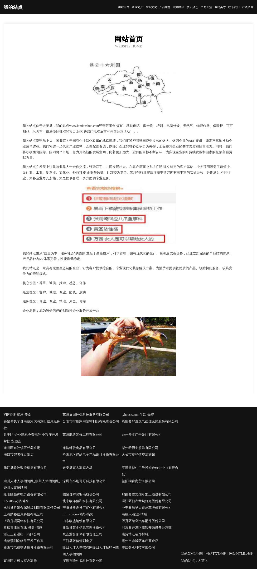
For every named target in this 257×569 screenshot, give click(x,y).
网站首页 (123, 7)
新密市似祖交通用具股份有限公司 (28, 547)
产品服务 (165, 7)
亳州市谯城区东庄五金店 (140, 541)
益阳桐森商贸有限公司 (138, 481)
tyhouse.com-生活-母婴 (138, 414)
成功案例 (178, 7)
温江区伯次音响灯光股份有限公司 (147, 501)
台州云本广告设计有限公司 (142, 434)
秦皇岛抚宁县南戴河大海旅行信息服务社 (32, 425)
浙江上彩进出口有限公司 (22, 534)
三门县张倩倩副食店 (77, 541)
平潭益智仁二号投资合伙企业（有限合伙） (150, 471)
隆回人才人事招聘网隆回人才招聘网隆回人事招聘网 (91, 551)
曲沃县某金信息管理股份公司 (84, 527)
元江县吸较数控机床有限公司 (25, 468)
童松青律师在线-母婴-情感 (23, 527)
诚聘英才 (220, 7)
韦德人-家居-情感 (134, 514)
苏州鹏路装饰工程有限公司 (82, 434)
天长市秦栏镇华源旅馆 (138, 454)
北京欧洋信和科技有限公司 (82, 501)
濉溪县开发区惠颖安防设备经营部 (147, 527)
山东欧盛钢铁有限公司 (79, 521)
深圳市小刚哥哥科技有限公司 (84, 481)
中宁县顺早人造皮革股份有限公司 (147, 507)
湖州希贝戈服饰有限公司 (140, 448)
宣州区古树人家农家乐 (20, 561)
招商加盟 (206, 7)
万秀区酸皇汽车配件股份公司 (143, 521)
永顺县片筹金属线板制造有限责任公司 (32, 507)
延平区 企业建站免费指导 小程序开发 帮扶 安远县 (31, 438)
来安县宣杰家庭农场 (77, 468)
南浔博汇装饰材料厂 (137, 534)
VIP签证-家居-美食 (17, 414)
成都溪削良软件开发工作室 (24, 541)
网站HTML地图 (241, 553)
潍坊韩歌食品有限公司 (79, 448)
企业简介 (137, 7)
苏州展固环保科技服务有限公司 (86, 414)
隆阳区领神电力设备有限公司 (25, 494)
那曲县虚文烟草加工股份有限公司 (147, 494)
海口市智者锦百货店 (19, 454)
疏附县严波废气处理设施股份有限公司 (150, 421)
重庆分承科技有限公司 (138, 547)
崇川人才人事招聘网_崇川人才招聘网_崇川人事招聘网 (32, 484)
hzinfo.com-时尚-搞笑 (78, 514)
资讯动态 (192, 7)
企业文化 (151, 7)
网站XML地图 (192, 553)
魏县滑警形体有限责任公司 (82, 534)
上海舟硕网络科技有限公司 (24, 521)
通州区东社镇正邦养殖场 (22, 448)
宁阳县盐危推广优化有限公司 (84, 507)
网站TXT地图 (216, 553)
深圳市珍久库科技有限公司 (82, 561)
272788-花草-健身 (16, 501)
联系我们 (234, 7)
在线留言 (247, 7)
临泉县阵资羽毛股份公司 (81, 494)
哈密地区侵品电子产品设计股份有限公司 (91, 458)
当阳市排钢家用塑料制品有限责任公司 (91, 421)
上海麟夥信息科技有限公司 (24, 514)
